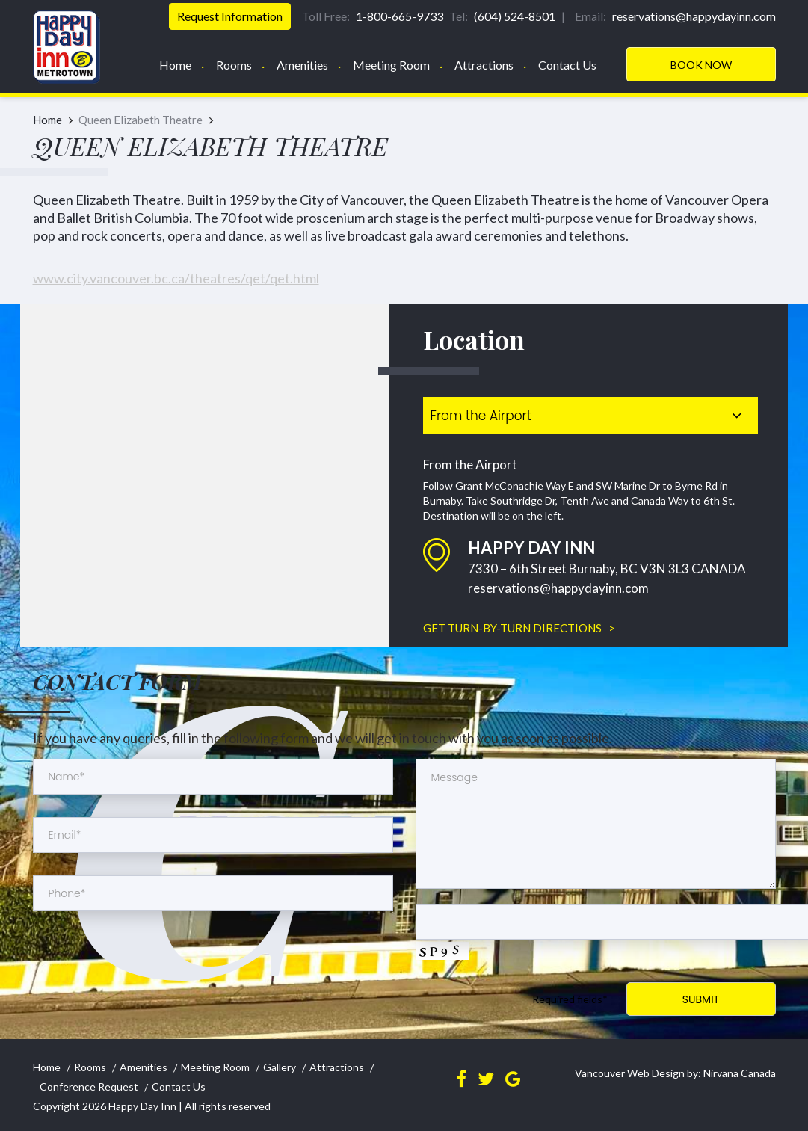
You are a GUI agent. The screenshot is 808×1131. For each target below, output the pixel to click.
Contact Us (567, 65)
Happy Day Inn (142, 1106)
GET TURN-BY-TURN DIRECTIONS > (519, 628)
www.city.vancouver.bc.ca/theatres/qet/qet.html (176, 278)
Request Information (230, 16)
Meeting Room (391, 65)
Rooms (234, 65)
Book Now (701, 64)
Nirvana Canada (738, 1073)
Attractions (484, 65)
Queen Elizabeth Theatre (140, 119)
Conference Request (89, 1086)
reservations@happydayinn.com (558, 588)
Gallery (279, 1067)
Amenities (302, 65)
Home (175, 65)
